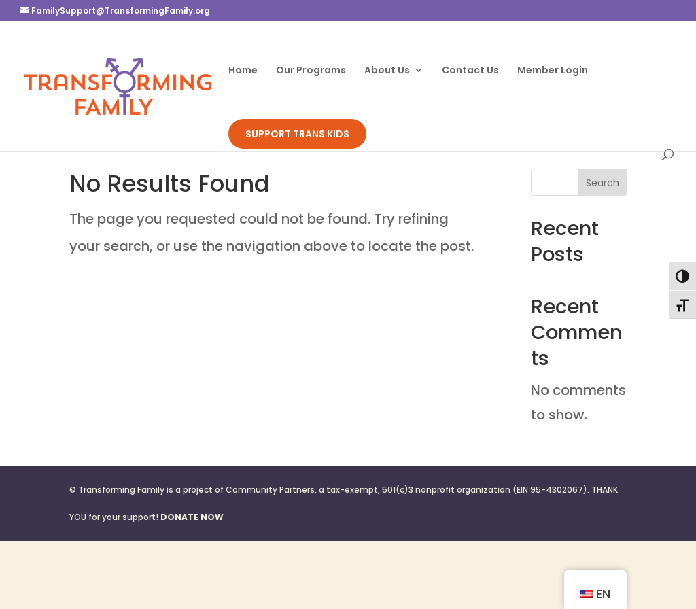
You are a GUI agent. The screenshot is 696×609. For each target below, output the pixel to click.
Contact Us (470, 71)
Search (602, 183)
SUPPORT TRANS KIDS (297, 134)
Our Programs (311, 71)
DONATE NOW (192, 517)
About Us (387, 71)
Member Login (552, 71)
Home (243, 71)
